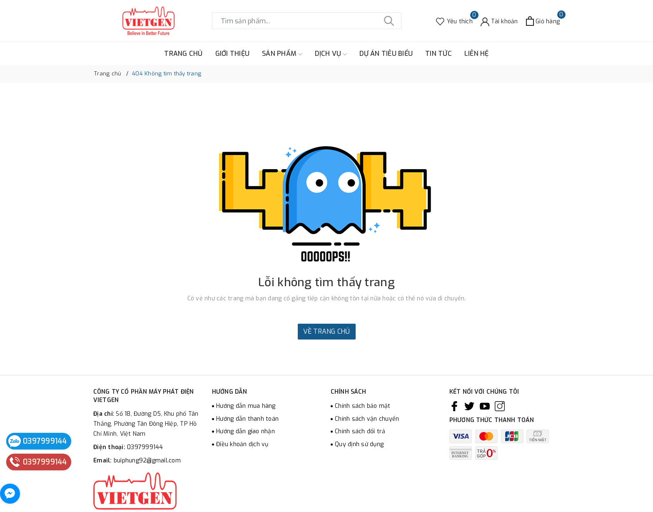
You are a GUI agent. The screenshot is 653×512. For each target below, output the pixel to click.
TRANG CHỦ (183, 53)
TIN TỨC (438, 53)
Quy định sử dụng (359, 444)
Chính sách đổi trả (360, 431)
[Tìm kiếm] (389, 21)
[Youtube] (485, 406)
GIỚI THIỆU (232, 53)
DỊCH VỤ (331, 53)
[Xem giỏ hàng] (543, 21)
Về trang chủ (326, 331)
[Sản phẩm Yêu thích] (454, 21)
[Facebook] (454, 406)
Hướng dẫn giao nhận (245, 431)
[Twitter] (469, 406)
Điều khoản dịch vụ (242, 444)
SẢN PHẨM (282, 53)
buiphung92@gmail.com (147, 461)
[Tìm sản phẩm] (306, 20)
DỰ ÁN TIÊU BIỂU (386, 53)
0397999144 (145, 447)
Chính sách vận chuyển (367, 419)
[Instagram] (500, 406)
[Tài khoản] (499, 21)
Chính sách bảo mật (363, 406)
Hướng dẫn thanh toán (247, 419)
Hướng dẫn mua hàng (246, 406)
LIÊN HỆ (476, 53)
